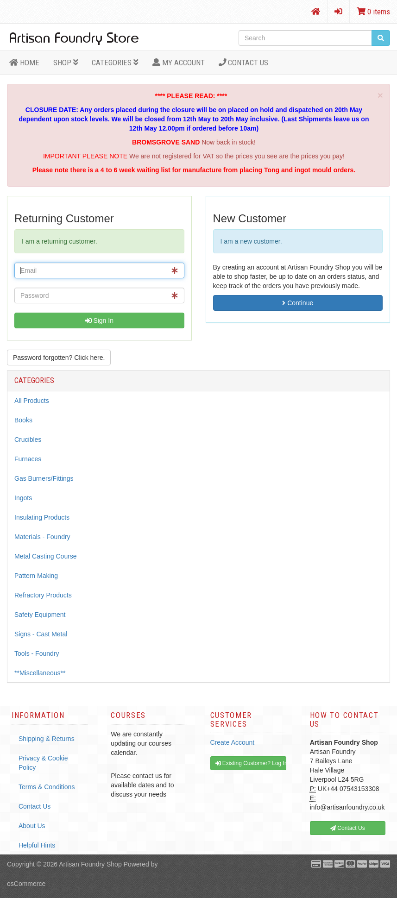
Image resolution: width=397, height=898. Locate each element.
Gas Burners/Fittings (44, 478)
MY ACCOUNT (178, 62)
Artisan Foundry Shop (90, 864)
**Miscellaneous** (40, 673)
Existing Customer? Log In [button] (250, 763)
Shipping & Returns (47, 738)
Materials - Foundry (42, 536)
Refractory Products (43, 595)
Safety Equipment (40, 614)
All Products (31, 400)
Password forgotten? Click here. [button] (59, 357)
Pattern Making (36, 575)
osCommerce (26, 883)
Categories (115, 62)
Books (23, 420)
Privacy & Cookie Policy (43, 762)
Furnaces (27, 459)
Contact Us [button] (347, 828)
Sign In (99, 320)
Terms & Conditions (47, 787)
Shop (65, 62)
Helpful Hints (37, 845)
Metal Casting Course (45, 556)
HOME (24, 62)
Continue (297, 303)
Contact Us (244, 62)
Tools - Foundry (36, 653)
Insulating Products (41, 517)
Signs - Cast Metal (40, 634)
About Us (32, 825)
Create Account (232, 742)
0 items (373, 11)
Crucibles (27, 439)
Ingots (23, 498)
